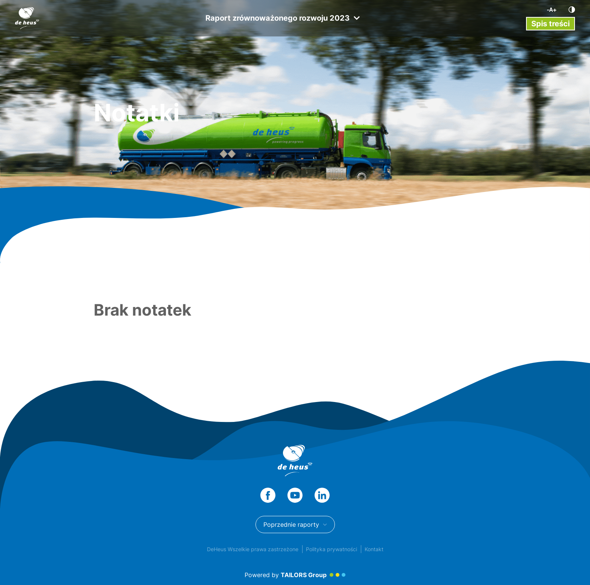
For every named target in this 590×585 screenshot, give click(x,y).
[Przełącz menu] (550, 23)
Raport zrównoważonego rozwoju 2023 (282, 18)
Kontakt (374, 549)
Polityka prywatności (331, 549)
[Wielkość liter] (552, 10)
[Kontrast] (572, 9)
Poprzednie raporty (295, 524)
